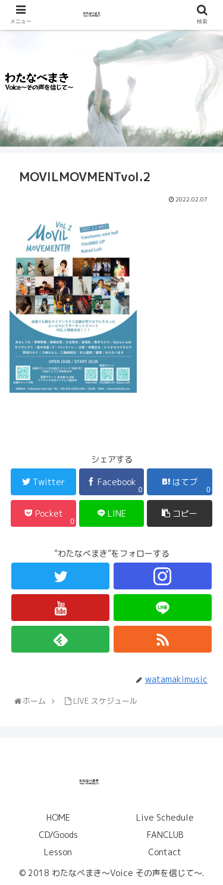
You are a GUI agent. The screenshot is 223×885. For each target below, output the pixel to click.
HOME (58, 817)
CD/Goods (58, 834)
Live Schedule (165, 817)
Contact (164, 852)
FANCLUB (165, 834)
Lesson (58, 852)
